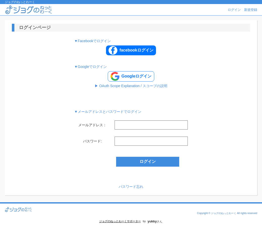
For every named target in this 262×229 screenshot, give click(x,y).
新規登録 (250, 10)
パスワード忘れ (131, 186)
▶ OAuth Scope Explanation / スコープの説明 (131, 86)
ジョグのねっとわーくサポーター (120, 221)
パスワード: (92, 141)
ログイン (234, 10)
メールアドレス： (92, 125)
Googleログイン (131, 76)
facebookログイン (131, 50)
